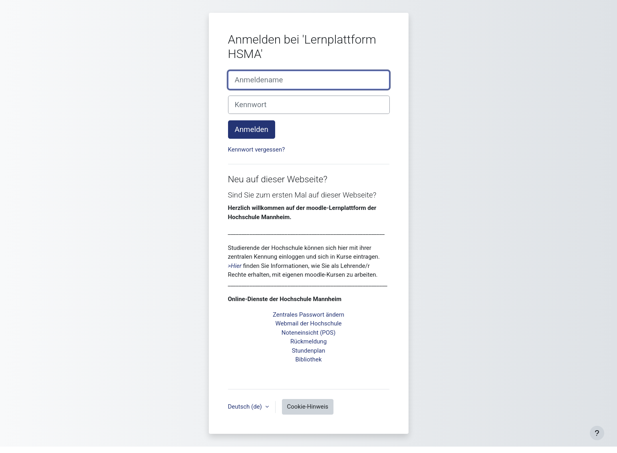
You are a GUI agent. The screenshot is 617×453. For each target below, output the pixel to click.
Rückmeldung (308, 341)
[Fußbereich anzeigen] (597, 433)
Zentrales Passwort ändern (308, 314)
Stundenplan (308, 350)
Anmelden (251, 129)
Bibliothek (309, 359)
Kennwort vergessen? (256, 149)
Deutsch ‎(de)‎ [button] (246, 406)
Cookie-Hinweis (307, 406)
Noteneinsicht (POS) (308, 332)
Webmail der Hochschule (308, 323)
